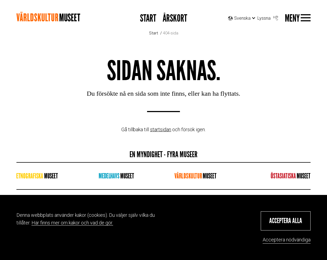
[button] (286, 220)
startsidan (160, 129)
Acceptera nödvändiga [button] (287, 240)
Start (153, 33)
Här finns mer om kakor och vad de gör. (72, 223)
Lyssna (268, 17)
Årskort (175, 18)
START (148, 18)
